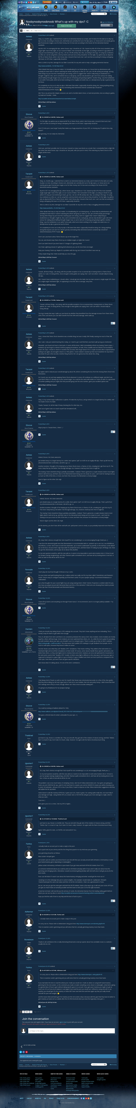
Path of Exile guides (25, 1078)
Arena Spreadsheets (56, 1083)
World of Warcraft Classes (40, 14)
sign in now (62, 1022)
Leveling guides (39, 1087)
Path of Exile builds (25, 1079)
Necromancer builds (71, 1085)
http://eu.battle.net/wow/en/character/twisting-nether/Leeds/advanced (82, 893)
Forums (28, 14)
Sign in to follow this (107, 22)
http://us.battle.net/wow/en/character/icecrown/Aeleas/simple (57, 99)
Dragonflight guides (40, 1083)
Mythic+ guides (39, 1079)
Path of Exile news (24, 1081)
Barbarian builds (70, 1078)
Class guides (38, 1078)
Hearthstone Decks (56, 1078)
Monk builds (69, 1083)
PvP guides (38, 1081)
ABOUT (22, 1098)
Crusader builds (70, 1079)
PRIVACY (51, 1098)
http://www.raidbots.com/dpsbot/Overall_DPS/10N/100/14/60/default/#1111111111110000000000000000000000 (73, 711)
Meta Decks (54, 1079)
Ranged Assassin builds (88, 1081)
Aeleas (29, 36)
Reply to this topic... (37, 1031)
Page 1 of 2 (38, 30)
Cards (52, 1088)
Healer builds (85, 1085)
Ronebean (29, 939)
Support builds (85, 1087)
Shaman (63, 14)
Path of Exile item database (27, 1083)
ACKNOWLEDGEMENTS (73, 1098)
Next (27, 30)
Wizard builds (69, 1088)
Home (21, 14)
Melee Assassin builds (87, 1083)
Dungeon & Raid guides (41, 1085)
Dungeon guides (101, 1079)
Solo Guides (54, 1087)
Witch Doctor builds (71, 1087)
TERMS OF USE (60, 1098)
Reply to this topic (66, 26)
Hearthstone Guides (56, 1085)
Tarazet (29, 174)
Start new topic (49, 26)
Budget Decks (54, 1081)
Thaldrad (29, 735)
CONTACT (29, 1098)
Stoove (29, 114)
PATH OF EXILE (23, 1074)
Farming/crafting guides (72, 1090)
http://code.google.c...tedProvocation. (49, 643)
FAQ (45, 1098)
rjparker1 (29, 763)
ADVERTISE (38, 1098)
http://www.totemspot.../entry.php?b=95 (90, 974)
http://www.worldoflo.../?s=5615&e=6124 (50, 66)
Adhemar (29, 912)
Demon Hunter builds (72, 1081)
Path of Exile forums (25, 1085)
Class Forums (54, 14)
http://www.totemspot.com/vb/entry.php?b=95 (90, 924)
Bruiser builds (85, 1079)
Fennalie (29, 569)
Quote (44, 106)
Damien (29, 629)
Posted (43, 35)
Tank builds (85, 1078)
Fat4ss (29, 844)
